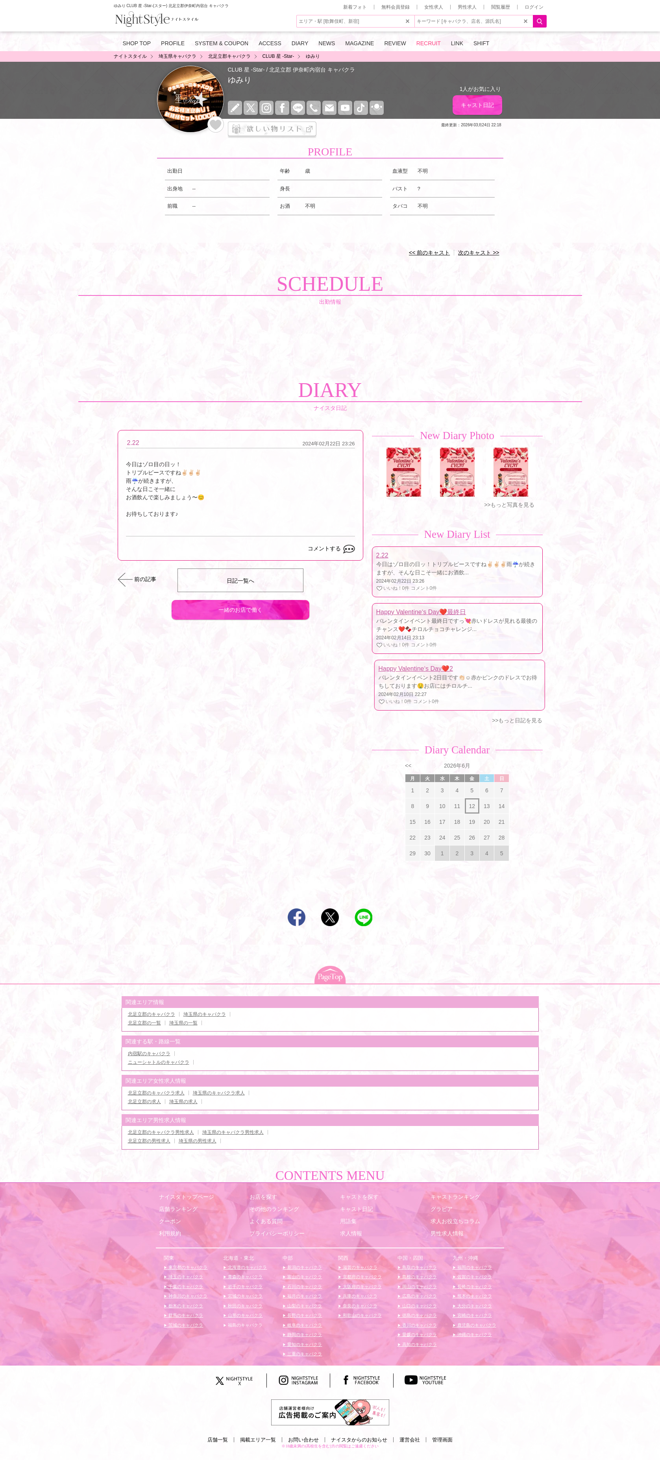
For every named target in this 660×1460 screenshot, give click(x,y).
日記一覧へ (240, 581)
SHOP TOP (137, 43)
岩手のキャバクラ (245, 1286)
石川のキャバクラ (304, 1286)
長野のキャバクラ (304, 1315)
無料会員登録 (395, 7)
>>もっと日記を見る (517, 720)
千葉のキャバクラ (185, 1286)
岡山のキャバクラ (419, 1286)
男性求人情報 (447, 1233)
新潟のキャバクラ (304, 1267)
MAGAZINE (359, 43)
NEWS (326, 43)
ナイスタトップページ (186, 1197)
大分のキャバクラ (474, 1305)
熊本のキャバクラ (474, 1296)
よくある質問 (266, 1221)
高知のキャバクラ (419, 1344)
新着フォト (355, 7)
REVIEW (395, 43)
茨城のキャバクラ (185, 1325)
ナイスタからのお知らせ (359, 1440)
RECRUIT (428, 43)
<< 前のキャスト (429, 252)
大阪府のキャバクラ (362, 1286)
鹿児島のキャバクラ (476, 1325)
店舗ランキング (178, 1209)
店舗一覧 (217, 1440)
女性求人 (433, 7)
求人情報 (351, 1233)
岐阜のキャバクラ (304, 1325)
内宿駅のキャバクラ (149, 1053)
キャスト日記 (477, 105)
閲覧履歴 (500, 7)
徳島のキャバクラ (419, 1315)
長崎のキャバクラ (474, 1286)
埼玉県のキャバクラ (204, 1014)
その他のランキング (274, 1209)
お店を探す (263, 1197)
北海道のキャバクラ (247, 1267)
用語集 (348, 1221)
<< (408, 765)
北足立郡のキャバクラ (151, 1014)
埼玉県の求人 (183, 1101)
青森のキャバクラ (245, 1276)
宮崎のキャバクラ (474, 1315)
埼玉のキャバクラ (185, 1276)
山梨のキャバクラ (304, 1305)
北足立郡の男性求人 (149, 1141)
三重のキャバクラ (304, 1353)
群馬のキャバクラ (185, 1315)
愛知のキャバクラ (304, 1344)
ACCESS (270, 43)
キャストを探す (359, 1197)
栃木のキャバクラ (185, 1305)
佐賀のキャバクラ (474, 1276)
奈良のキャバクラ (359, 1305)
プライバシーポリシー (277, 1233)
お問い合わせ (303, 1440)
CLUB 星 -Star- (246, 69)
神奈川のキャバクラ (187, 1296)
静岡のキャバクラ (304, 1334)
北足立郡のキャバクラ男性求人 (161, 1132)
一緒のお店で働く (240, 610)
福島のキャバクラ (245, 1325)
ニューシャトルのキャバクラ (158, 1062)
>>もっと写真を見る (509, 505)
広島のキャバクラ (419, 1296)
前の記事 (145, 579)
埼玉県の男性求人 (197, 1141)
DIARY (300, 43)
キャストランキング (455, 1197)
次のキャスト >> (478, 252)
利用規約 (170, 1233)
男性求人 (467, 7)
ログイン (534, 7)
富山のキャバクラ (304, 1276)
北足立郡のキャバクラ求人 (156, 1093)
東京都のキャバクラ (187, 1267)
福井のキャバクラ (304, 1296)
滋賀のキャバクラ (359, 1267)
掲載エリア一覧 (258, 1440)
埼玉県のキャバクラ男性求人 (233, 1132)
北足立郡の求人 (144, 1101)
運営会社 (409, 1440)
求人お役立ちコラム (455, 1221)
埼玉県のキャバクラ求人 (219, 1093)
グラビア (442, 1209)
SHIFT (481, 43)
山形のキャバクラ (245, 1315)
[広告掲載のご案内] (330, 1412)
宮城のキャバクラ (245, 1296)
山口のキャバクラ (419, 1305)
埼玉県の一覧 (183, 1023)
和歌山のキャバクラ (362, 1315)
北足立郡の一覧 (144, 1023)
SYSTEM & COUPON (221, 43)
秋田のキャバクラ (245, 1305)
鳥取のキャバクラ (419, 1267)
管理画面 (442, 1440)
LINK (457, 43)
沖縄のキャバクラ (474, 1334)
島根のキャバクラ (419, 1276)
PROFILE (173, 43)
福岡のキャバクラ (474, 1267)
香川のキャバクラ (419, 1325)
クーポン (170, 1221)
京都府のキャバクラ (362, 1276)
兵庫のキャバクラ (359, 1296)
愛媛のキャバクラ (419, 1334)
